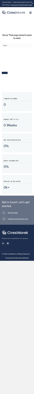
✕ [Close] (32, 3)
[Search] (17, 45)
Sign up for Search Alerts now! (21, 5)
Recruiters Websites (22, 258)
